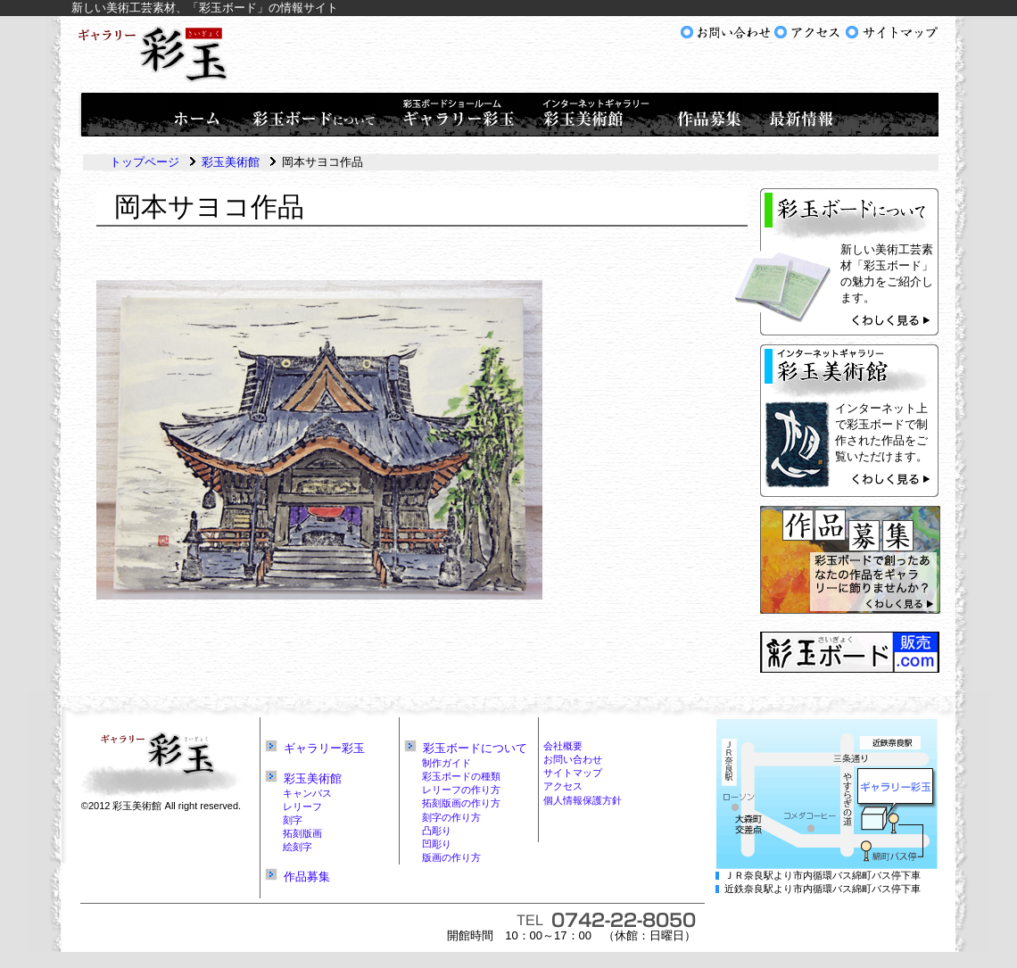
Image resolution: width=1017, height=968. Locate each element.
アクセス (563, 786)
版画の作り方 (451, 857)
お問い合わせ (572, 759)
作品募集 (307, 876)
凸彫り (436, 830)
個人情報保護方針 (582, 800)
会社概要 (563, 745)
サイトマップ (572, 772)
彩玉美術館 (231, 162)
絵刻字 (297, 846)
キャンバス (307, 793)
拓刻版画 (302, 833)
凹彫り (436, 844)
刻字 (292, 820)
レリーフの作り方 (461, 789)
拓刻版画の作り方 (461, 803)
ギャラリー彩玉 (324, 748)
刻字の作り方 (451, 817)
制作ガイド (446, 762)
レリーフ (302, 806)
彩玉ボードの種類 (461, 776)
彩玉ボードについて (475, 748)
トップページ (144, 162)
